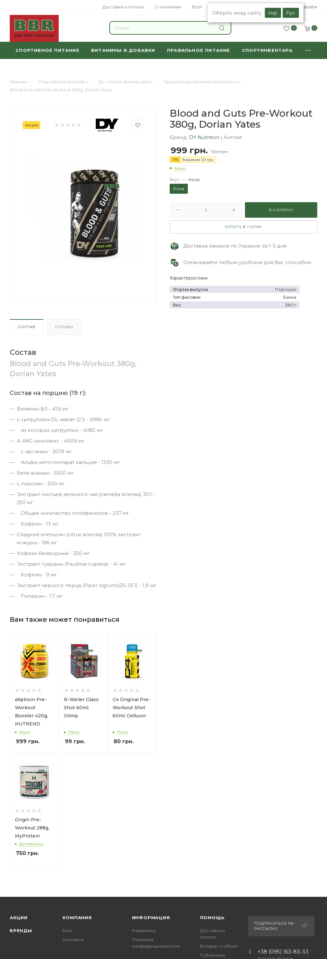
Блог (68, 930)
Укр (272, 13)
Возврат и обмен (219, 946)
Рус (290, 13)
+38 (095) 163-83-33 (283, 951)
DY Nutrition (205, 137)
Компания (77, 917)
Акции (19, 917)
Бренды (21, 930)
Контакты (73, 939)
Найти (221, 28)
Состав (26, 327)
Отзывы (64, 327)
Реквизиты (144, 930)
